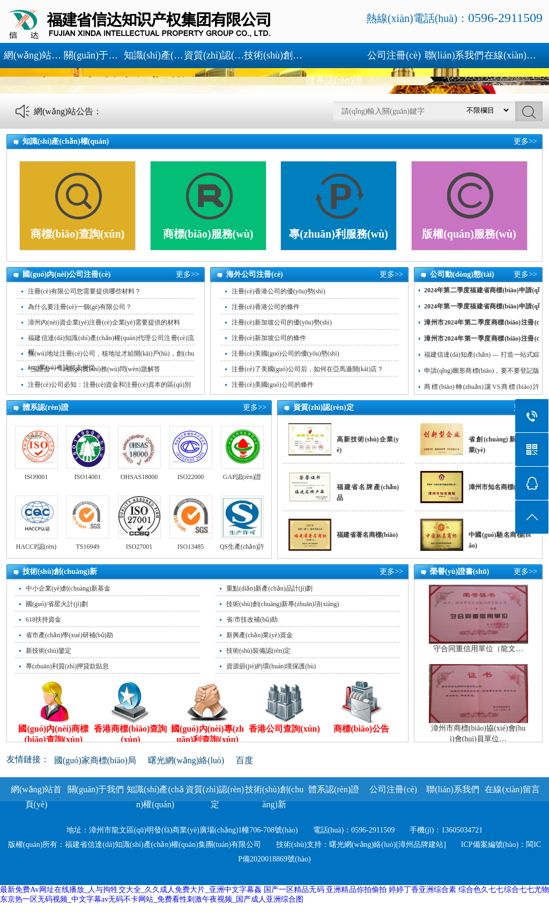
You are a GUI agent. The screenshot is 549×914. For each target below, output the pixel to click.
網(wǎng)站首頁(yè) (34, 55)
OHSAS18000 (139, 477)
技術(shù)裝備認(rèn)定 (258, 650)
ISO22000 (190, 477)
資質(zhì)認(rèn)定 (214, 55)
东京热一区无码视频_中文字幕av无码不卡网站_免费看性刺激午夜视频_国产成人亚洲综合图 (151, 899)
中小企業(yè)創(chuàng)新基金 (68, 588)
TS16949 (87, 546)
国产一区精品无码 (294, 890)
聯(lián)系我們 (454, 55)
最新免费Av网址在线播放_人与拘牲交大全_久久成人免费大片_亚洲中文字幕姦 (131, 890)
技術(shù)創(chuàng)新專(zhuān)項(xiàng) (282, 604)
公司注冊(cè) (394, 55)
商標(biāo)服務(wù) (208, 234)
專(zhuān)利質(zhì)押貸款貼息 (67, 666)
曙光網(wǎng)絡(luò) (186, 760)
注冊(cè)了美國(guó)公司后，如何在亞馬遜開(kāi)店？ (307, 369)
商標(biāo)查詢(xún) (78, 234)
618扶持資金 (43, 619)
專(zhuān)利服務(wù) (338, 234)
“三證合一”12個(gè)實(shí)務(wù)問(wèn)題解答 (94, 369)
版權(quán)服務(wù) (469, 234)
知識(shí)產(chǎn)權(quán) (154, 55)
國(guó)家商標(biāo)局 (95, 760)
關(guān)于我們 (94, 55)
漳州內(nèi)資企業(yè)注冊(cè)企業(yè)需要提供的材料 (104, 322)
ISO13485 (190, 546)
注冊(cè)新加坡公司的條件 (269, 338)
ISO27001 (139, 546)
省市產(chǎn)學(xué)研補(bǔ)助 (69, 635)
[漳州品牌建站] (421, 845)
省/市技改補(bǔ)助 (252, 619)
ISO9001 (36, 477)
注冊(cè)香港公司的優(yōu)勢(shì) (278, 291)
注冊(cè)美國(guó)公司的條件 (273, 384)
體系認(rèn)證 (334, 80)
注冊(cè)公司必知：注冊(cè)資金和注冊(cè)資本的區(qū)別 (109, 384)
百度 (244, 760)
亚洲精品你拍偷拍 (356, 890)
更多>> (525, 141)
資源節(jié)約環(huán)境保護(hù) (271, 666)
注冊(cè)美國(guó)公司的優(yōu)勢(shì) (285, 353)
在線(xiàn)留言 (514, 55)
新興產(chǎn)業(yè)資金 (259, 635)
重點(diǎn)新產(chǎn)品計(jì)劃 (269, 588)
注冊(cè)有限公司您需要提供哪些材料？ (84, 291)
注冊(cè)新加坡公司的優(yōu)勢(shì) (282, 322)
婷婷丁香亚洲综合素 (423, 890)
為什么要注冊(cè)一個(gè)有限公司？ (80, 307)
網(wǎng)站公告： (68, 111)
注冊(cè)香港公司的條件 (266, 307)
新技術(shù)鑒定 (48, 650)
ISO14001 (88, 477)
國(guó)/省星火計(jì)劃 (57, 604)
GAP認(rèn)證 (242, 477)
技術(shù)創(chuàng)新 (274, 55)
